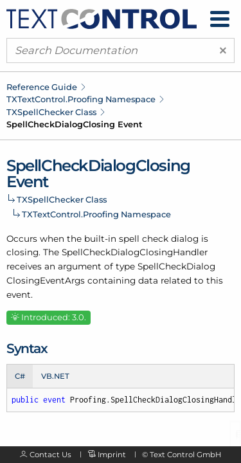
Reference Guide (41, 87)
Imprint (112, 454)
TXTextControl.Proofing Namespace (81, 99)
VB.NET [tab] (55, 376)
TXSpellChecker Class (51, 112)
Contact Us (50, 454)
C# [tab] (20, 376)
